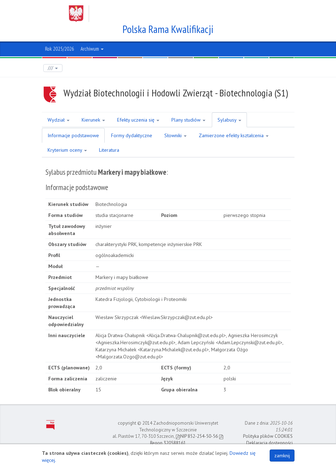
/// (53, 68)
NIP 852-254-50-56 (197, 436)
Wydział (59, 120)
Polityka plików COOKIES (268, 436)
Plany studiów (188, 120)
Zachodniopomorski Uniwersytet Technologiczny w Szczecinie (161, 13)
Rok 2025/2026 (59, 48)
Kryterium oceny (67, 150)
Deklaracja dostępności (269, 443)
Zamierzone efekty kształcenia (234, 135)
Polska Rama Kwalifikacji (168, 29)
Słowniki (175, 135)
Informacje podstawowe (73, 135)
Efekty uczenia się (138, 120)
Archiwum (92, 48)
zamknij (282, 455)
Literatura (109, 150)
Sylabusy (229, 120)
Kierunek (93, 120)
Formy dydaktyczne (131, 135)
